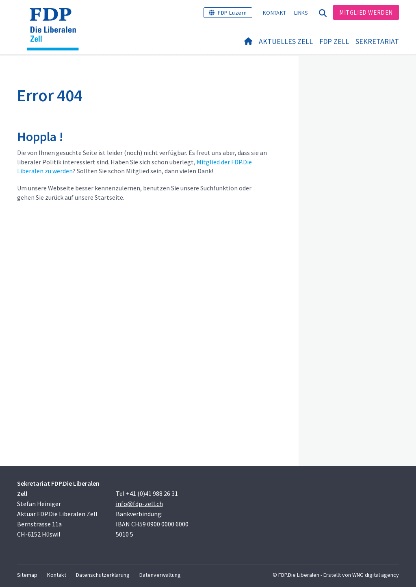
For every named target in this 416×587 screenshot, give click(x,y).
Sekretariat (377, 41)
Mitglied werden (366, 12)
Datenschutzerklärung (103, 574)
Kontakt (274, 12)
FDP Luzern (232, 12)
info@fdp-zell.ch (139, 504)
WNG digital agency (375, 574)
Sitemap (27, 574)
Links (301, 12)
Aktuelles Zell (286, 41)
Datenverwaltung (160, 574)
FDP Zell (334, 41)
